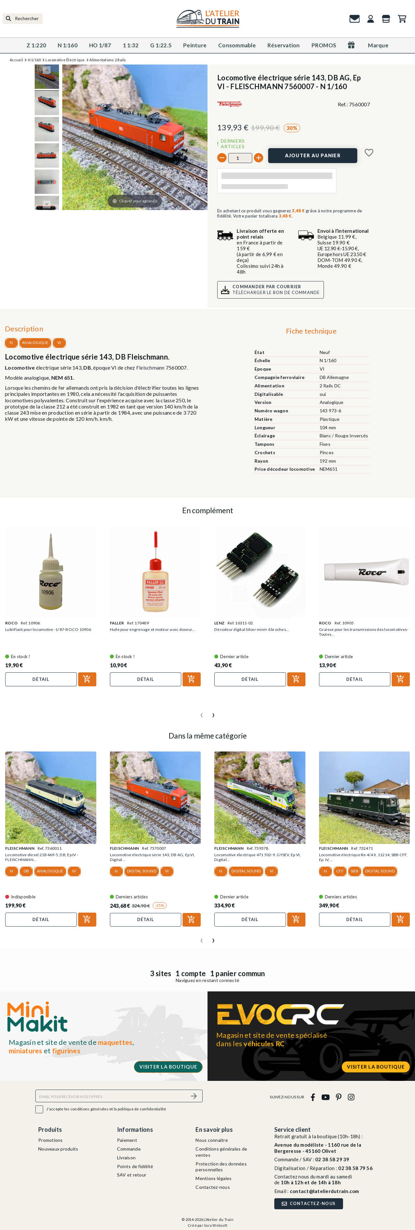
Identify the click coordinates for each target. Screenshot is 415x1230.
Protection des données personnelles (221, 1165)
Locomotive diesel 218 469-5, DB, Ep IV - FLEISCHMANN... (46, 856)
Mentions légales (213, 1176)
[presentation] (202, 711)
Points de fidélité (135, 1164)
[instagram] (351, 1095)
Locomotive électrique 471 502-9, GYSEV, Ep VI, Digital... (258, 856)
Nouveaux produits (58, 1147)
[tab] (311, 332)
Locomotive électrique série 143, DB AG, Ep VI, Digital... (153, 856)
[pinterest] (339, 1095)
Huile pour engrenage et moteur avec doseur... (155, 629)
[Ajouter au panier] (312, 155)
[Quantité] (240, 158)
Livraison (126, 1155)
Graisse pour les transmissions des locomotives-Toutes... (353, 632)
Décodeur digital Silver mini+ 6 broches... (254, 629)
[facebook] (312, 1095)
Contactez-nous (213, 1185)
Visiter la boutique (168, 1065)
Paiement (127, 1138)
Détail (41, 678)
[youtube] (325, 1095)
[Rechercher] (23, 18)
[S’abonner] (194, 1094)
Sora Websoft (215, 1224)
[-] (222, 157)
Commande (129, 1147)
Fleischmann (150, 367)
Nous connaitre (212, 1138)
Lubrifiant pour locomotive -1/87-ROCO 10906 (45, 632)
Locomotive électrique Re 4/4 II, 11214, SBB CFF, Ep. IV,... (362, 856)
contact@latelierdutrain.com (324, 1189)
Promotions (50, 1138)
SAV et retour (131, 1173)
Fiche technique (311, 330)
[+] (258, 157)
